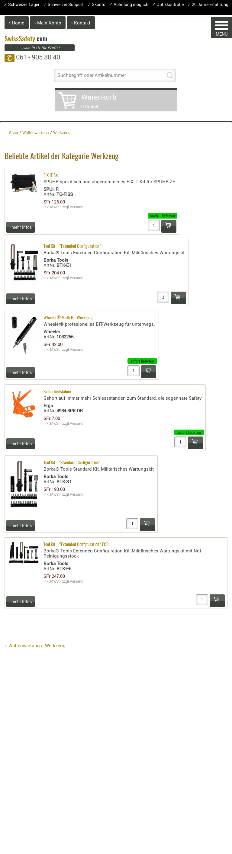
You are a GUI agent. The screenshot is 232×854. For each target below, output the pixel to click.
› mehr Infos (20, 227)
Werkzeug (55, 645)
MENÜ (221, 29)
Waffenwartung (24, 645)
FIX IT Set (51, 175)
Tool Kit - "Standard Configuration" (72, 463)
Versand (76, 206)
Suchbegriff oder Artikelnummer (91, 75)
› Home (16, 23)
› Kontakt (80, 23)
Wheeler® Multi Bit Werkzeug (68, 318)
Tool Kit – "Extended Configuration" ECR (76, 544)
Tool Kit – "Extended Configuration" (72, 246)
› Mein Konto (47, 23)
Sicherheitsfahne (57, 392)
